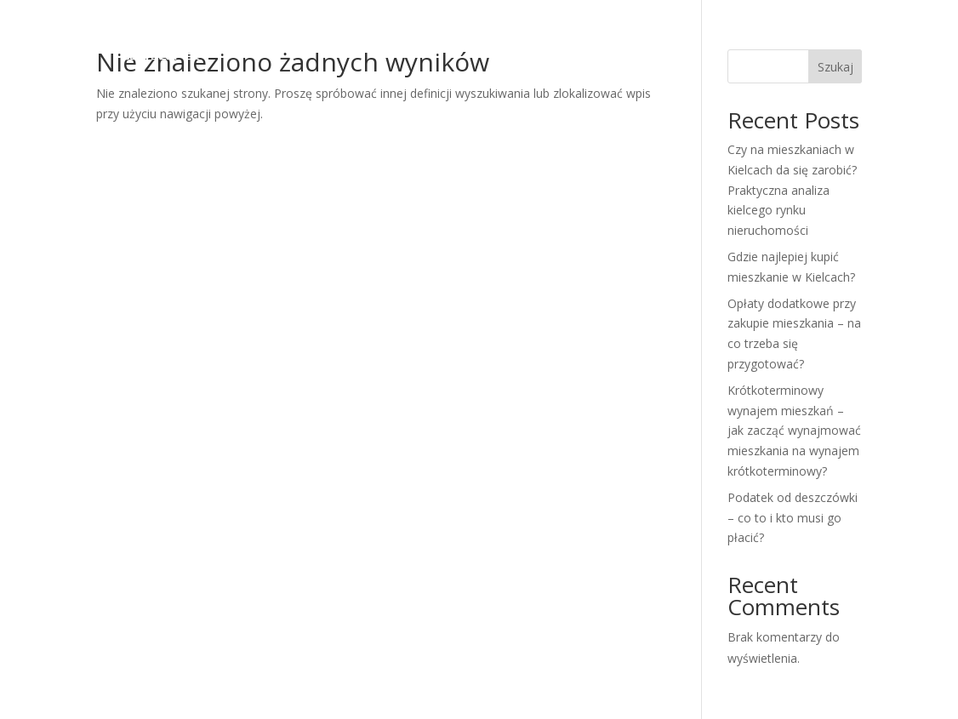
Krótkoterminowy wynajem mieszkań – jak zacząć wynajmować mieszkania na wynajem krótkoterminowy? (794, 430)
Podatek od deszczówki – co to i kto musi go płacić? (792, 517)
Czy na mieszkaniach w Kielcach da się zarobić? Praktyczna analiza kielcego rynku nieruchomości (792, 189)
